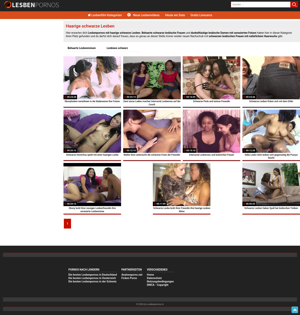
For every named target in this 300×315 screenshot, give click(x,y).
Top (295, 310)
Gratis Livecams (201, 15)
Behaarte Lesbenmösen (82, 48)
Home (150, 274)
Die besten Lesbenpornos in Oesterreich (92, 278)
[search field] (261, 5)
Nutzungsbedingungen (160, 281)
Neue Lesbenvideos (143, 15)
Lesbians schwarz (117, 48)
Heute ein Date (175, 15)
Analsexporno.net (131, 274)
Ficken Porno (129, 278)
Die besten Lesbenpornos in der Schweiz (92, 281)
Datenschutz (154, 278)
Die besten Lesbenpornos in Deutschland (92, 274)
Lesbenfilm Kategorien (105, 15)
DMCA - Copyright (158, 284)
